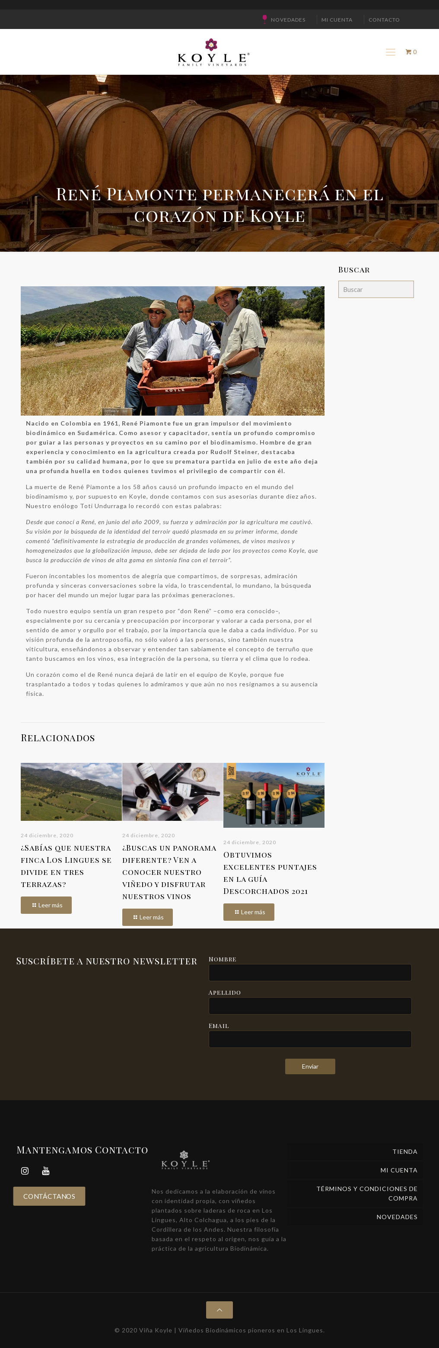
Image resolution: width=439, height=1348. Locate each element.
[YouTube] (45, 1171)
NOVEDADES (288, 19)
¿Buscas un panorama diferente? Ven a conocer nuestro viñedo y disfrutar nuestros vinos (169, 871)
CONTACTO (384, 19)
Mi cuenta (337, 19)
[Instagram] (25, 1171)
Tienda (405, 1151)
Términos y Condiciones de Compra (367, 1193)
